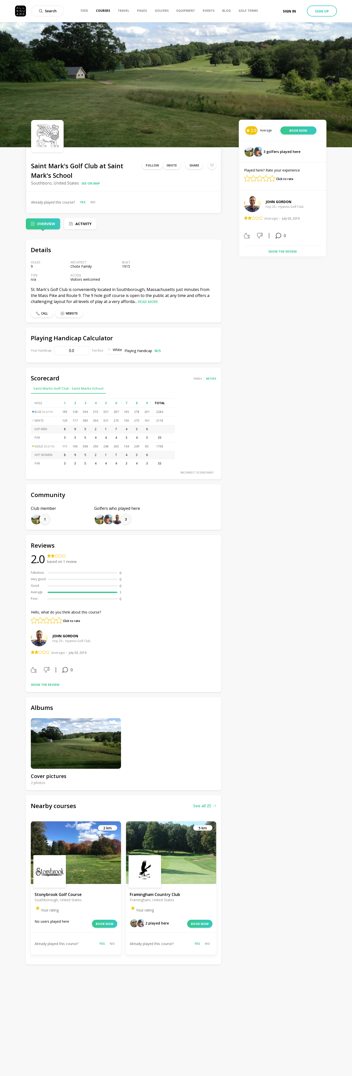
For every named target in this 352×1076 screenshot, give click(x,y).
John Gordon (65, 636)
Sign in (289, 11)
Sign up (322, 11)
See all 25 (204, 806)
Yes (82, 202)
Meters (211, 378)
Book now (104, 924)
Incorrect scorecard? (197, 472)
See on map (90, 183)
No (92, 202)
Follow (152, 165)
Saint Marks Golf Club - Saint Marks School (68, 388)
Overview (46, 223)
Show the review (45, 685)
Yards (197, 378)
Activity (83, 223)
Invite (172, 165)
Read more (148, 301)
